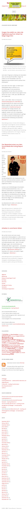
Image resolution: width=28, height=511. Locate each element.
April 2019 (4, 439)
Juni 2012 (4, 487)
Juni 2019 (4, 437)
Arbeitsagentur (19, 126)
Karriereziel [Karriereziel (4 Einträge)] (17, 345)
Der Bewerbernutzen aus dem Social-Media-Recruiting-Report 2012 (12, 146)
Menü (14, 11)
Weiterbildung (5, 135)
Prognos (18, 131)
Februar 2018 (5, 446)
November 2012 (5, 480)
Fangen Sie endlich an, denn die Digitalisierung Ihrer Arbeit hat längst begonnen (12, 34)
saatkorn (4, 387)
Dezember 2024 (5, 425)
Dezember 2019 (5, 435)
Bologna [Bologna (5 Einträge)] (19, 339)
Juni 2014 (4, 467)
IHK (15, 131)
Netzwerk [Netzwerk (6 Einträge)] (12, 350)
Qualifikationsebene (6, 133)
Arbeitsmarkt (18, 260)
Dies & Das (4, 281)
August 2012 (4, 483)
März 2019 (4, 441)
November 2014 (5, 465)
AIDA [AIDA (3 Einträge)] (9, 334)
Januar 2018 (4, 448)
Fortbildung (4, 131)
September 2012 (5, 481)
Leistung (13, 262)
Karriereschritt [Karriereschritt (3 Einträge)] (11, 345)
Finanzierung (23, 130)
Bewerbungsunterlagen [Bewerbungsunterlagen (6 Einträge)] (9, 339)
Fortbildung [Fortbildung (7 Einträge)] (21, 341)
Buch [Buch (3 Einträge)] (22, 339)
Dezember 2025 (5, 421)
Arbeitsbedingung (11, 260)
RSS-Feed (22, 363)
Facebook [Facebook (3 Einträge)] (12, 341)
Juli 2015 (3, 460)
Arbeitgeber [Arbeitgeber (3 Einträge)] (21, 334)
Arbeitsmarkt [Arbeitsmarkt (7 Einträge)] (6, 336)
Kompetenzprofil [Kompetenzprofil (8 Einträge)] (17, 347)
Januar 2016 (4, 457)
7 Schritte (10, 213)
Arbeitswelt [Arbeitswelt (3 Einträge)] (13, 336)
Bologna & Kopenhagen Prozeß (8, 278)
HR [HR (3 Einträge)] (12, 342)
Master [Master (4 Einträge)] (3, 350)
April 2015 (4, 462)
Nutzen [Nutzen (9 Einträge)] (18, 350)
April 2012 (4, 490)
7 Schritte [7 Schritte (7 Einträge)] (5, 334)
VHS (19, 133)
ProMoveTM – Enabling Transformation (10, 384)
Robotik (13, 133)
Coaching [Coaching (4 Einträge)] (4, 341)
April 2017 (4, 451)
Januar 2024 (4, 426)
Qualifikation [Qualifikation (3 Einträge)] (4, 352)
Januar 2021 (4, 433)
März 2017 (4, 453)
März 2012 (4, 492)
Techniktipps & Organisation (8, 212)
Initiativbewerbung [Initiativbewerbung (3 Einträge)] (5, 343)
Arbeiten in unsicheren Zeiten (12, 228)
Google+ (3, 215)
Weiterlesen (5, 119)
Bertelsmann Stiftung (13, 249)
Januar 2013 (4, 476)
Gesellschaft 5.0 (10, 131)
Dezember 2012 (5, 478)
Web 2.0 (11, 219)
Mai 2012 (4, 488)
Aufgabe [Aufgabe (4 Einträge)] (18, 336)
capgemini (20, 128)
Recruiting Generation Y (7, 386)
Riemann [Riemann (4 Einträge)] (9, 352)
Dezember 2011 (5, 497)
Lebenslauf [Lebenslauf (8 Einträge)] (11, 348)
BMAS (16, 128)
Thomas (3, 396)
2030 (9, 126)
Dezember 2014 (5, 464)
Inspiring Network (15, 308)
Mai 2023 (4, 428)
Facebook (20, 213)
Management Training (6, 285)
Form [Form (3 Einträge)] (15, 341)
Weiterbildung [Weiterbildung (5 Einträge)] (6, 354)
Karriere (17, 124)
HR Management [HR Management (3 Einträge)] (16, 342)
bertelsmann (4, 262)
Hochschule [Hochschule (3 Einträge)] (9, 342)
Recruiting (20, 215)
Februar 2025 (5, 423)
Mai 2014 (4, 469)
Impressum (19, 508)
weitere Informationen (16, 4)
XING (14, 219)
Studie (16, 133)
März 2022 (4, 430)
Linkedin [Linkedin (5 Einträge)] (21, 348)
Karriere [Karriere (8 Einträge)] (5, 345)
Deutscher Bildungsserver (7, 130)
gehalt (9, 262)
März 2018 (4, 444)
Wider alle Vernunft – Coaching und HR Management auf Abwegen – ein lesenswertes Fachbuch (13, 405)
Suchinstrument (5, 219)
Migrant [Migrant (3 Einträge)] (7, 350)
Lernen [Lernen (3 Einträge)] (16, 348)
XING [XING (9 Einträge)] (12, 354)
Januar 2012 (4, 496)
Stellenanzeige (20, 217)
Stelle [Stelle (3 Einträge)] (20, 352)
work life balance (19, 262)
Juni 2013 (4, 472)
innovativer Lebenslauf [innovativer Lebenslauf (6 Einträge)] (16, 344)
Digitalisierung (16, 130)
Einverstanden (16, 6)
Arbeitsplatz (4, 128)
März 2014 (4, 471)
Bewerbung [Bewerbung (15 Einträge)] (7, 337)
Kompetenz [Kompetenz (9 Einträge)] (6, 347)
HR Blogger (4, 378)
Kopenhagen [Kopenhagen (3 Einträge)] (4, 348)
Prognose (23, 131)
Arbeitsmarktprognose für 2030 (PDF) (11, 101)
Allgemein (13, 124)
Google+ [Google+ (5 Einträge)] (4, 342)
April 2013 (4, 474)
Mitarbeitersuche (14, 215)
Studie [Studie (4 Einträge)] (23, 352)
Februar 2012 (5, 494)
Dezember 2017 (5, 449)
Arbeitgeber (12, 126)
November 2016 (5, 455)
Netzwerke (18, 210)
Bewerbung (9, 210)
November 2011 (5, 499)
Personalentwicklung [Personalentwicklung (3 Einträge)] (6, 351)
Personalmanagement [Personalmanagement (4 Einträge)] (15, 351)
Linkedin (8, 215)
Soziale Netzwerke (12, 217)
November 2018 (5, 442)
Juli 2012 (3, 485)
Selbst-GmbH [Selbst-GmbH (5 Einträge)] (15, 352)
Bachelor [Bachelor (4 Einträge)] (22, 336)
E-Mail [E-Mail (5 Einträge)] (8, 341)
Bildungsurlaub (10, 128)
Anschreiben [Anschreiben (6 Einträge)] (14, 334)
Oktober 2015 (5, 458)
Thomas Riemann (12, 508)
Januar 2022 (4, 432)
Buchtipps (4, 280)
